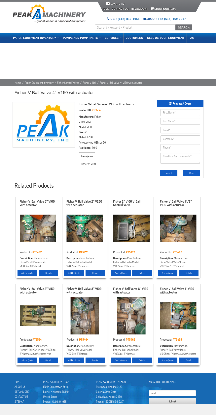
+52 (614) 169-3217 (172, 18)
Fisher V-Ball (89, 82)
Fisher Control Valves (68, 82)
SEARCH (183, 27)
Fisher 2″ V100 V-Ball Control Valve (126, 203)
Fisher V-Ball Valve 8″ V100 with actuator (37, 203)
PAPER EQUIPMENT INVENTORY (36, 37)
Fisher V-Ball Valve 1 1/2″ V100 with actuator (176, 203)
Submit (169, 172)
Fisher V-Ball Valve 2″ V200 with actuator (84, 203)
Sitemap (19, 401)
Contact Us (120, 8)
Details (49, 272)
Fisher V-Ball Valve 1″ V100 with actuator (177, 290)
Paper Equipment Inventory (39, 82)
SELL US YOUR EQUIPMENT (166, 37)
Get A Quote (22, 391)
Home (105, 8)
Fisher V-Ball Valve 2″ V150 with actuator (37, 290)
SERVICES (113, 37)
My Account (139, 8)
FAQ (191, 37)
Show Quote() (163, 8)
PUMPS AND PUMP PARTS (82, 37)
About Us (20, 386)
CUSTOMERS (134, 37)
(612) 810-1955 (129, 18)
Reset (191, 172)
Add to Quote (27, 272)
